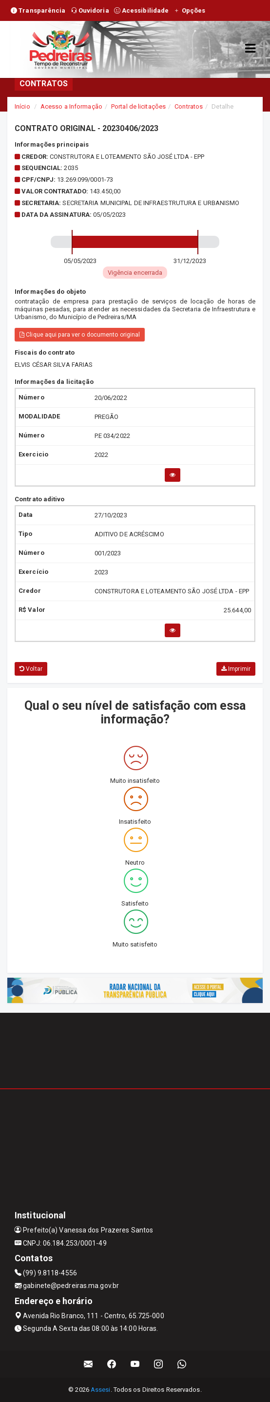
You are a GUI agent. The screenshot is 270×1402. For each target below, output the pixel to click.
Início (22, 106)
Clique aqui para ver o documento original (79, 334)
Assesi (101, 1389)
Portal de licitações (138, 106)
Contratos (188, 106)
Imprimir (236, 668)
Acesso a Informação (71, 106)
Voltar (30, 668)
